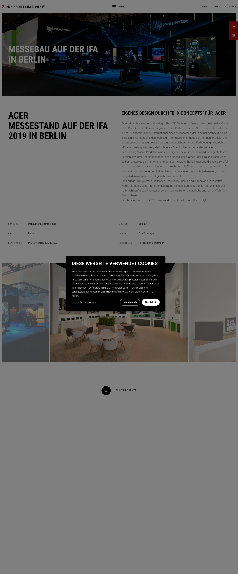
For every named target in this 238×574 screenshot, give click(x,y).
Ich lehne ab (130, 302)
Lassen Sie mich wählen (84, 302)
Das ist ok (150, 302)
